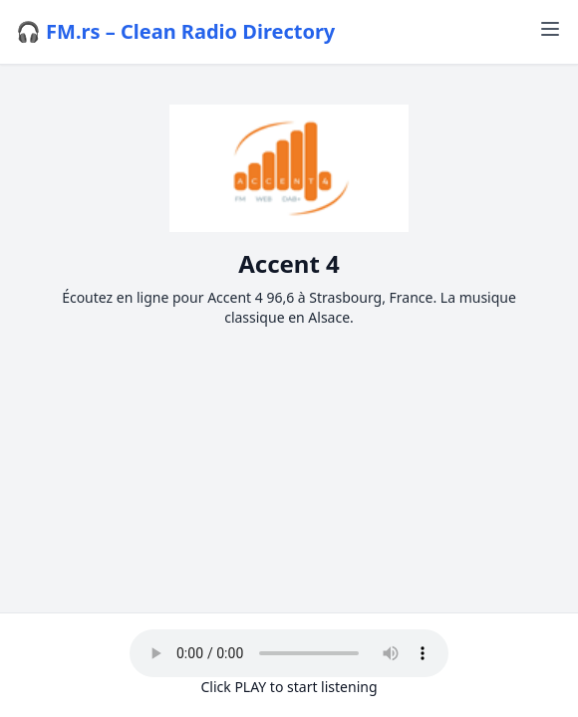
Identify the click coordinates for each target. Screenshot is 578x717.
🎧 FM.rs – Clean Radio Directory (175, 31)
